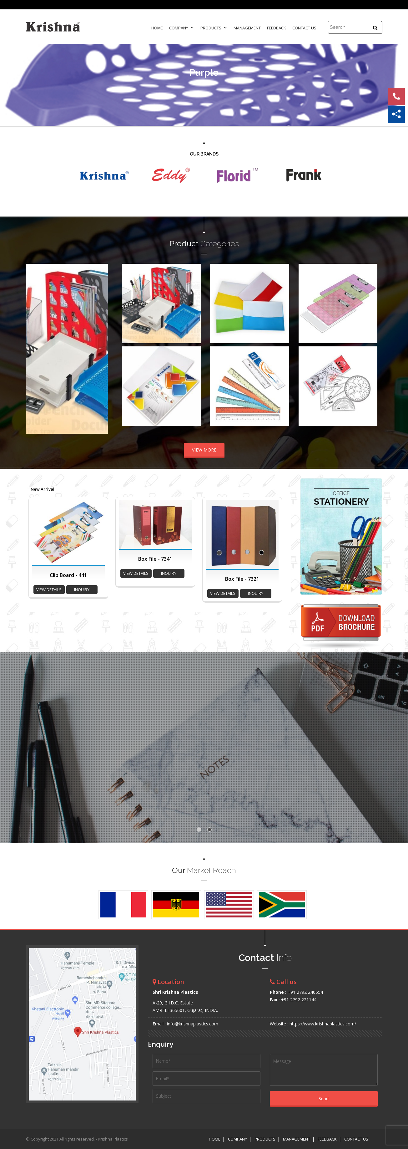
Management (247, 28)
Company (181, 28)
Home (157, 28)
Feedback (276, 28)
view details (49, 589)
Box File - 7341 (155, 558)
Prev (34, 349)
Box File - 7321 (242, 578)
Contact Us (304, 28)
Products (213, 28)
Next (100, 349)
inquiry (81, 589)
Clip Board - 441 (68, 575)
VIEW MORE (204, 450)
